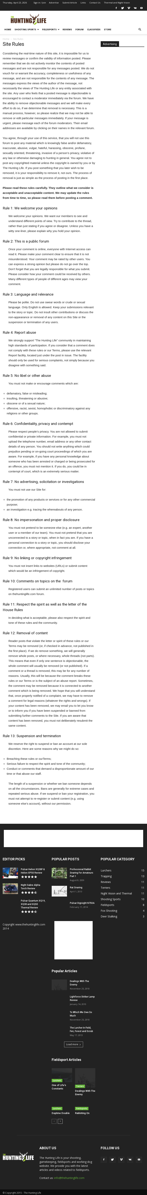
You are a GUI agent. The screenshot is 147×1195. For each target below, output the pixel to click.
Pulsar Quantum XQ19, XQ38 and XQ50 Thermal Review (33, 904)
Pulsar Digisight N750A (82, 903)
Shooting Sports (27, 29)
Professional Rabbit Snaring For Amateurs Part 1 (81, 873)
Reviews (67, 29)
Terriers (80, 1080)
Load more (73, 1044)
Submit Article (69, 2)
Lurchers (57, 1080)
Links (83, 2)
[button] (139, 29)
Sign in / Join (39, 2)
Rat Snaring (76, 887)
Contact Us (94, 2)
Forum (79, 29)
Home (7, 29)
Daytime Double (61, 1111)
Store (107, 29)
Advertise (54, 2)
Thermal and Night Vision (117, 2)
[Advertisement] (99, 19)
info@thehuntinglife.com (69, 1176)
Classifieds (93, 29)
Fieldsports (51, 29)
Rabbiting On (82, 1111)
